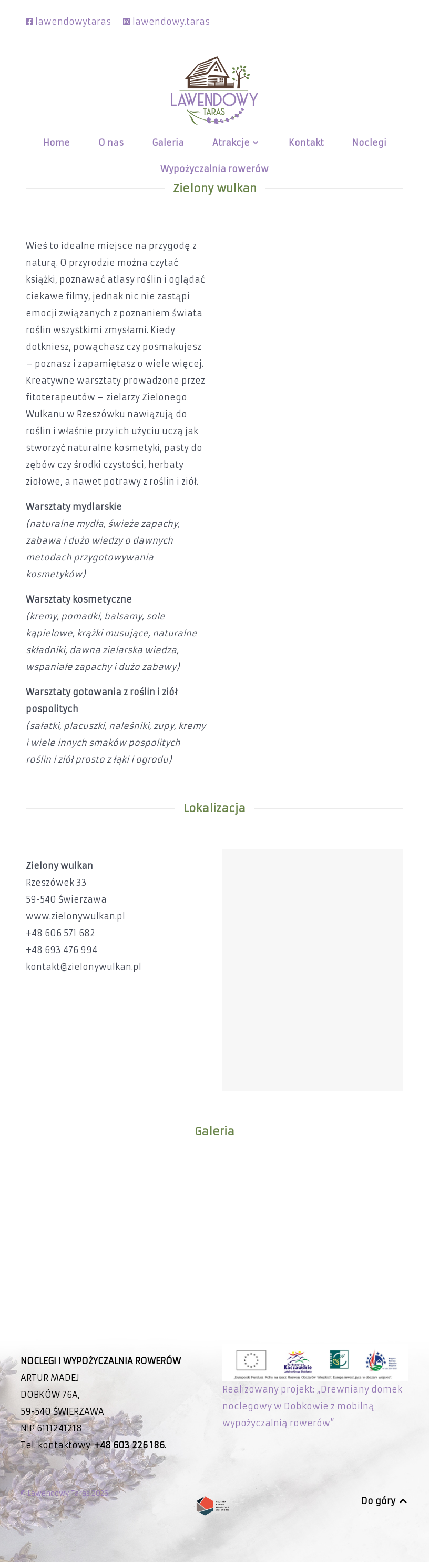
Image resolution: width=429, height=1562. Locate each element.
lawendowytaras (73, 21)
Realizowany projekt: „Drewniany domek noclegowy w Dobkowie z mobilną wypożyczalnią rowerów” (315, 1392)
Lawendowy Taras (59, 1493)
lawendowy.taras (171, 21)
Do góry (384, 1501)
